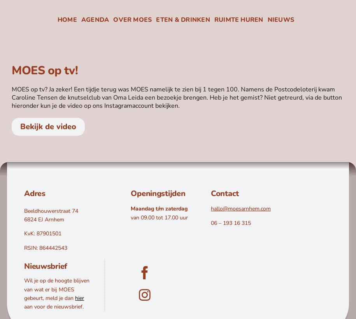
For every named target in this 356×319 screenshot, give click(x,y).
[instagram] (145, 294)
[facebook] (144, 272)
